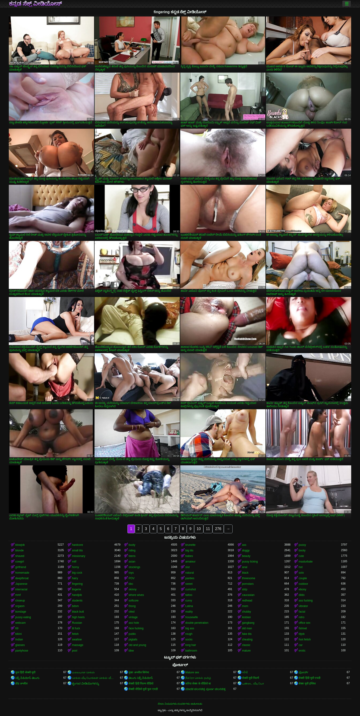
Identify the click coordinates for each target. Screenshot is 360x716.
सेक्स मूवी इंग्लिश (307, 683)
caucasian (248, 595)
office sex (304, 622)
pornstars (248, 583)
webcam (20, 622)
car (301, 645)
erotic (302, 650)
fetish (75, 634)
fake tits (247, 634)
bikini (18, 634)
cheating (247, 639)
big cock (77, 572)
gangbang (248, 622)
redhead (247, 600)
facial (302, 611)
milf (74, 561)
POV (131, 578)
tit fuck (76, 628)
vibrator (303, 606)
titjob (301, 634)
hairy (75, 578)
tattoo (188, 595)
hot (301, 567)
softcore (134, 600)
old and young (137, 645)
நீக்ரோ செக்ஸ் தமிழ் (198, 678)
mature (246, 650)
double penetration (196, 622)
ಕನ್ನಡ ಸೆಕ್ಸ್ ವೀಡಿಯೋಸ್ (35, 4)
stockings (134, 567)
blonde (19, 550)
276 (218, 529)
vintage (133, 617)
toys (131, 572)
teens (132, 556)
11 (208, 529)
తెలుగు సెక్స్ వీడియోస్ (141, 678)
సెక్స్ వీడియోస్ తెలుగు (27, 678)
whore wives (136, 595)
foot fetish (305, 639)
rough (189, 634)
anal (244, 567)
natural (189, 572)
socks (189, 639)
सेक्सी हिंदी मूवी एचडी (309, 678)
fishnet (303, 628)
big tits (189, 550)
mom (245, 606)
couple (303, 578)
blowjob (20, 545)
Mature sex (192, 672)
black (245, 572)
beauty (246, 556)
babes (189, 556)
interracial (21, 589)
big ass (189, 628)
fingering (77, 583)
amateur (190, 561)
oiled (131, 611)
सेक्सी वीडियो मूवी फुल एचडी (143, 689)
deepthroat (21, 578)
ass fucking (306, 600)
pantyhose (21, 650)
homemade (22, 572)
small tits (77, 550)
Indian (19, 639)
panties (189, 578)
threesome (248, 578)
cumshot (190, 589)
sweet (189, 583)
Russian (77, 622)
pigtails (133, 639)
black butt (78, 611)
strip (244, 589)
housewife (191, 617)
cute (301, 556)
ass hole (134, 622)
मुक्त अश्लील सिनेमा (139, 672)
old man (247, 628)
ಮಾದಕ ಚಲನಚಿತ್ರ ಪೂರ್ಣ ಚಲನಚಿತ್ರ (205, 689)
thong (132, 606)
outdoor (303, 583)
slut (187, 567)
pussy (302, 545)
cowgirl (19, 561)
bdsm (75, 606)
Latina (189, 606)
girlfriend (20, 567)
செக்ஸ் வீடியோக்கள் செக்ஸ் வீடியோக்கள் (93, 678)
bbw (131, 650)
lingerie (76, 589)
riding (132, 550)
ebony (302, 589)
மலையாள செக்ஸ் (83, 672)
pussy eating (23, 617)
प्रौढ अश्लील (21, 683)
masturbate (306, 561)
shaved (19, 556)
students (77, 600)
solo (301, 572)
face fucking (136, 628)
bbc (131, 583)
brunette (190, 545)
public (132, 634)
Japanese (21, 583)
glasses (20, 645)
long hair (190, 645)
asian (132, 561)
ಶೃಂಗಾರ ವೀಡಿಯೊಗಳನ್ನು (85, 683)
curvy (188, 600)
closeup (20, 600)
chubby (246, 611)
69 (16, 628)
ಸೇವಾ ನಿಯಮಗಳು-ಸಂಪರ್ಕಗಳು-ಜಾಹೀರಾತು (180, 703)
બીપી (245, 672)
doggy (246, 550)
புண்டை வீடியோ (253, 683)
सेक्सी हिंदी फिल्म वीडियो (141, 683)
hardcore (77, 545)
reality (189, 611)
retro (301, 617)
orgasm (20, 606)
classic (246, 645)
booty (302, 550)
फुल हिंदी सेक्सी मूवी (25, 672)
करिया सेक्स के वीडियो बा (198, 683)
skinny (132, 589)
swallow (77, 639)
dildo (301, 595)
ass (244, 545)
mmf (18, 595)
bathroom (191, 650)
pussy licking (250, 561)
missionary (78, 556)
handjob (77, 595)
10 (199, 529)
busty (132, 545)
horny (75, 567)
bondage (20, 611)
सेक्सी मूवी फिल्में (250, 678)
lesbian (246, 617)
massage (77, 645)
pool (74, 650)
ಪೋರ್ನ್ (303, 672)
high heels (78, 617)
